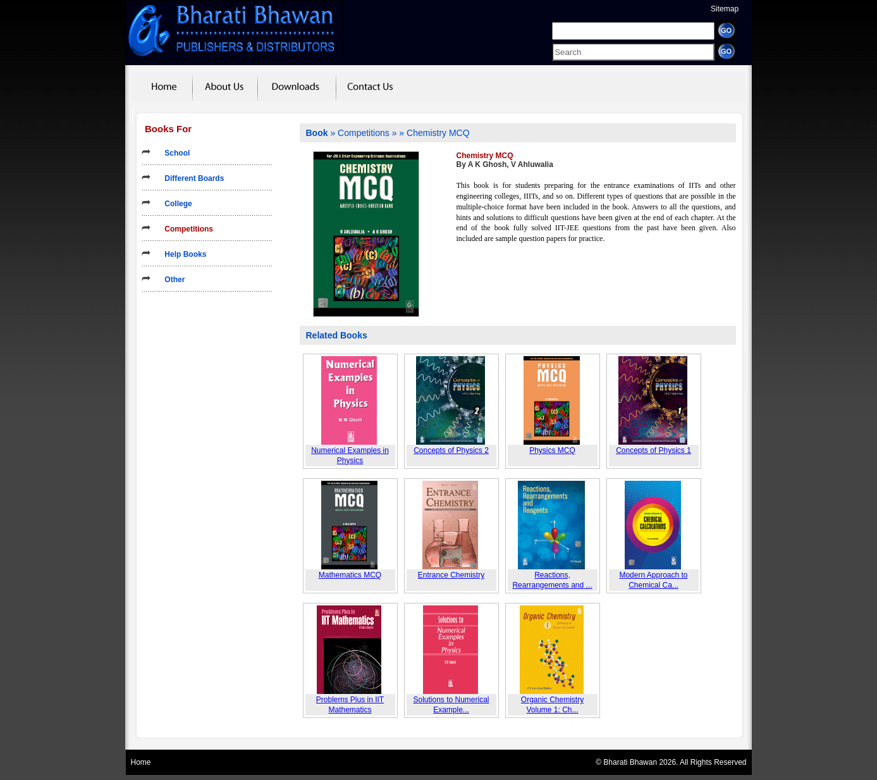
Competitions (184, 229)
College (174, 203)
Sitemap (725, 8)
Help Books (181, 254)
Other (170, 279)
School (173, 153)
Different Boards (190, 178)
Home (141, 762)
